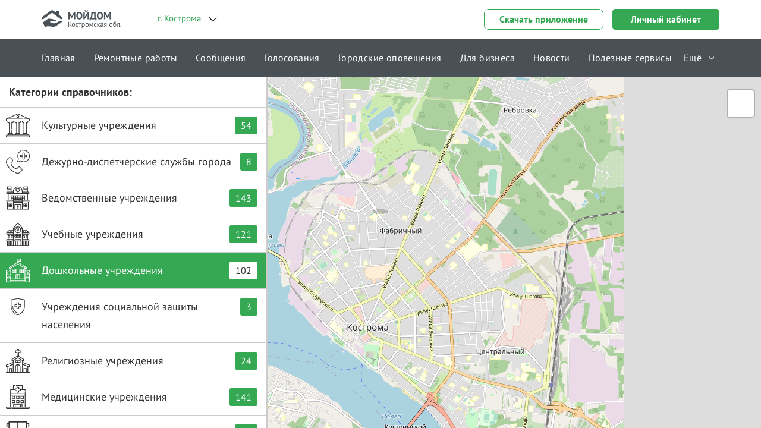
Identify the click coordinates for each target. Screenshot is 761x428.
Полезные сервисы (630, 58)
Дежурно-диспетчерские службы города (131, 162)
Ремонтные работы (135, 58)
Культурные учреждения (131, 125)
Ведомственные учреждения (131, 198)
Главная (59, 58)
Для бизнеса (487, 58)
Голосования (291, 58)
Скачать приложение (543, 19)
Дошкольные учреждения (131, 270)
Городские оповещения (390, 58)
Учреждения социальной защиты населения (131, 313)
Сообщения (221, 58)
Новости (551, 58)
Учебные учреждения (131, 234)
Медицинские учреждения (131, 397)
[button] (380, 199)
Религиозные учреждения (131, 361)
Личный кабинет (666, 19)
